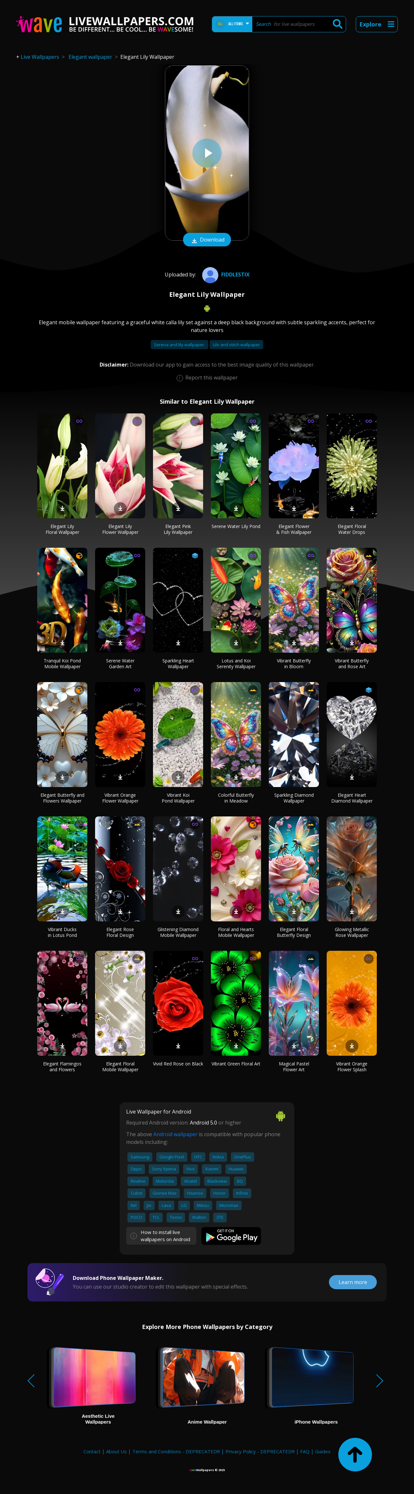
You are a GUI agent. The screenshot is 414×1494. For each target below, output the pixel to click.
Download (207, 240)
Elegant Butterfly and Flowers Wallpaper (62, 798)
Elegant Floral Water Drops (352, 529)
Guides (323, 1451)
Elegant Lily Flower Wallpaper (120, 529)
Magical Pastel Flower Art (294, 1067)
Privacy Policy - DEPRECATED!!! (260, 1451)
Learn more (353, 1282)
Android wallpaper (175, 1134)
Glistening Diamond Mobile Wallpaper (178, 932)
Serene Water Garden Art (120, 663)
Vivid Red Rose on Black (178, 1064)
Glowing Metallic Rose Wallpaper (352, 932)
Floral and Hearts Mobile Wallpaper (236, 932)
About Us (116, 1451)
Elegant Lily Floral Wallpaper (62, 529)
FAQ (305, 1451)
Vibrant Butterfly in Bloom (294, 663)
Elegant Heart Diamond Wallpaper (352, 798)
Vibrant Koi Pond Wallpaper (178, 798)
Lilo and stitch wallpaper (236, 345)
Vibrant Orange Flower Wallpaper (120, 798)
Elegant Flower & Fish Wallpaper (293, 529)
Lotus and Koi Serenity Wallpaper (236, 663)
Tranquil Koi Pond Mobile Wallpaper (62, 663)
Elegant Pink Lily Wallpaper (178, 529)
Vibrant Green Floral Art (236, 1064)
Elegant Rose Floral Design (120, 932)
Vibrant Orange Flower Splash (351, 1067)
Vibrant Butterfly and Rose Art (352, 663)
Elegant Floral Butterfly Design (294, 932)
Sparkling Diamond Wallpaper (294, 798)
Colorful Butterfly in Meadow (236, 798)
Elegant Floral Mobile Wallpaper (120, 1067)
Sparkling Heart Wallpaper (178, 663)
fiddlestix (225, 274)
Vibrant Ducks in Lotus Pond (62, 932)
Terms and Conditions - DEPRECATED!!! (176, 1451)
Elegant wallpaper (90, 56)
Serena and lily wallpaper (179, 345)
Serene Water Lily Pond (236, 526)
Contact (92, 1451)
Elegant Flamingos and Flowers (62, 1067)
